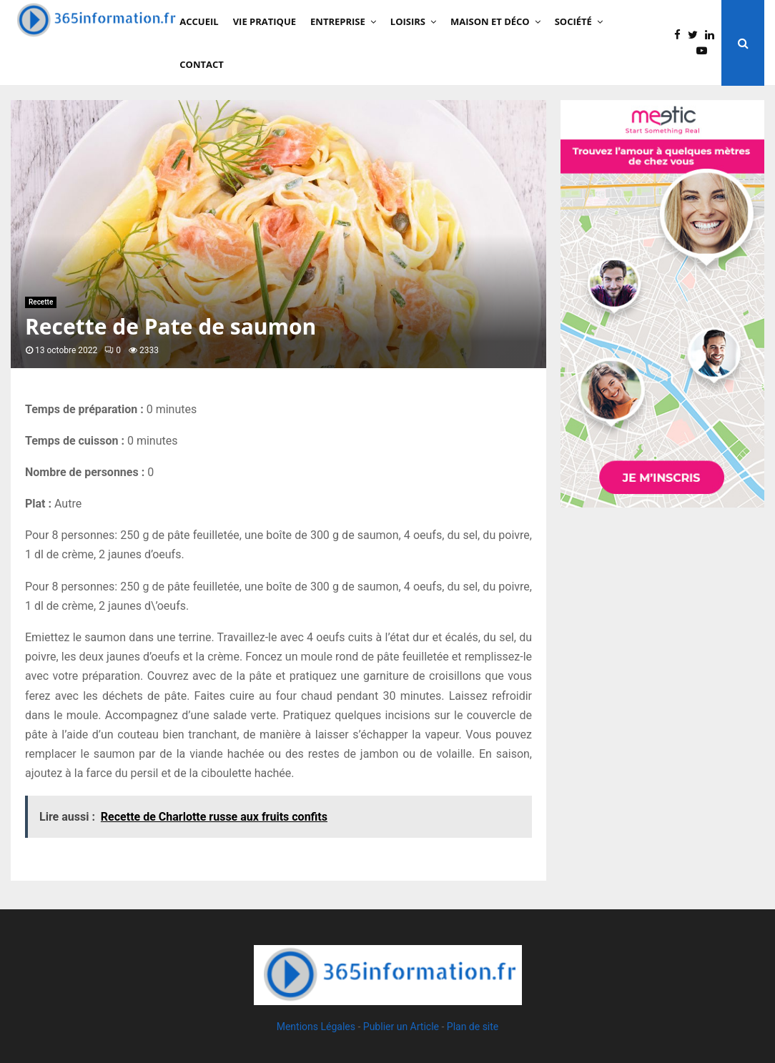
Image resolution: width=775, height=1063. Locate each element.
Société (573, 21)
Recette (41, 302)
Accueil (198, 21)
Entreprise (337, 21)
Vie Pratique (264, 21)
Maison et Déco (490, 21)
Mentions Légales (316, 1026)
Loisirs (407, 21)
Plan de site (472, 1026)
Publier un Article (401, 1026)
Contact (201, 64)
